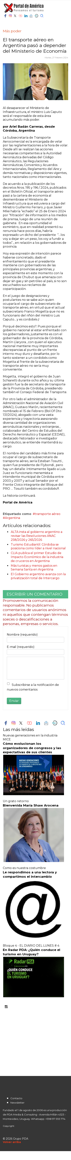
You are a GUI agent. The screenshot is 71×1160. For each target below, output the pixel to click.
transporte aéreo (47, 514)
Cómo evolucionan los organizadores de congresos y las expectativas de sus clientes (32, 748)
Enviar (14, 701)
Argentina (12, 518)
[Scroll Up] (12, 1142)
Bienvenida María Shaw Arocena (31, 805)
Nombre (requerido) (22, 634)
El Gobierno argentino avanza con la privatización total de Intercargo (38, 576)
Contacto (16, 1098)
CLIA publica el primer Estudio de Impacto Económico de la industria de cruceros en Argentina (37, 557)
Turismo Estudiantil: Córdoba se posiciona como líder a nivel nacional (38, 546)
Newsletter (17, 1102)
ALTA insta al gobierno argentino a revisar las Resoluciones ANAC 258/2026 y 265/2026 (36, 536)
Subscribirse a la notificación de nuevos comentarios (33, 687)
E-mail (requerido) (20, 647)
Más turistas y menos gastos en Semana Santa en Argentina (34, 567)
